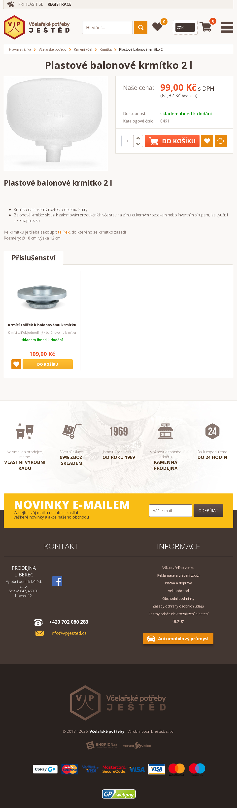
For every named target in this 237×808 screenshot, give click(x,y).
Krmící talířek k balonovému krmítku (42, 324)
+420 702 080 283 (68, 621)
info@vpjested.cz (68, 633)
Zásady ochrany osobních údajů (178, 606)
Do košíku (172, 141)
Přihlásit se (30, 4)
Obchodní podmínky (178, 598)
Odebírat (208, 510)
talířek (64, 232)
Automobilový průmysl (183, 639)
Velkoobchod (178, 590)
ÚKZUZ (178, 621)
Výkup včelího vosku (178, 567)
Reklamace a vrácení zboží (178, 575)
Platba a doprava (178, 583)
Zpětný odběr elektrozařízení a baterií (178, 613)
